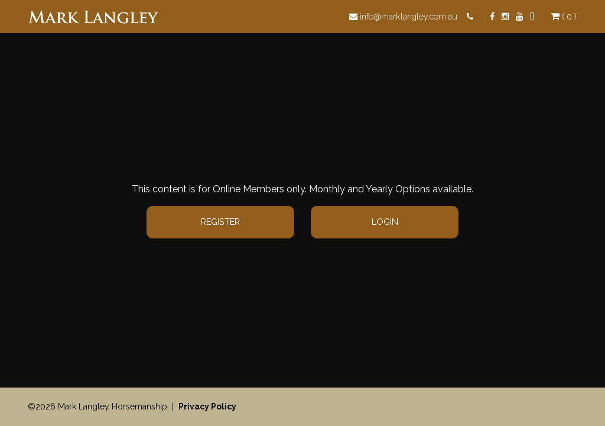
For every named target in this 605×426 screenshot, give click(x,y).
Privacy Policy (207, 406)
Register (220, 222)
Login (385, 222)
